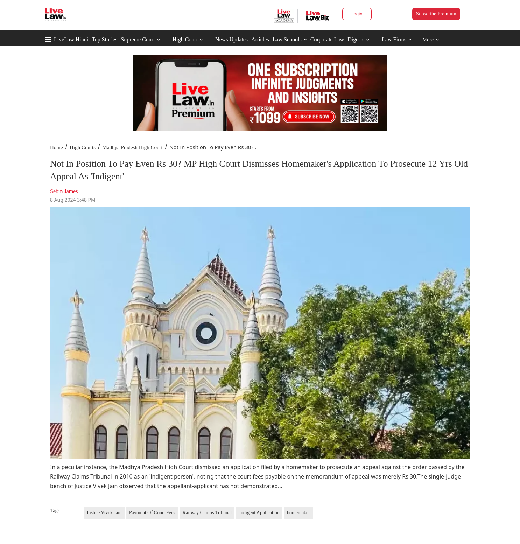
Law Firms (397, 39)
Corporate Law (327, 39)
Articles (260, 39)
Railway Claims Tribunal (207, 512)
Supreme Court (138, 39)
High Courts (83, 147)
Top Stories (104, 39)
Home (56, 147)
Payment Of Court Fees (152, 512)
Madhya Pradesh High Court (133, 147)
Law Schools (290, 39)
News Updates (231, 39)
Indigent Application (259, 512)
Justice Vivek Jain (104, 512)
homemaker (298, 512)
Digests (355, 39)
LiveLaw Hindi (71, 39)
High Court (185, 39)
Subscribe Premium (436, 13)
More (430, 39)
